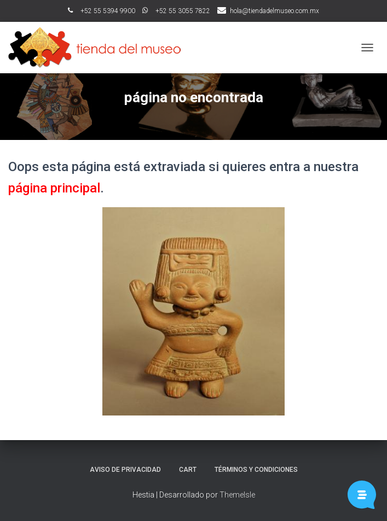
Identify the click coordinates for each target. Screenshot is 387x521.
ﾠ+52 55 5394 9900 (101, 11)
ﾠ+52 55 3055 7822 (176, 11)
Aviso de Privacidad (125, 469)
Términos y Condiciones (256, 469)
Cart (188, 469)
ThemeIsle (237, 494)
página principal (54, 188)
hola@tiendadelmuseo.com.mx (274, 11)
